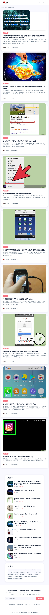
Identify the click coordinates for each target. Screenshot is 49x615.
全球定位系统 (22, 572)
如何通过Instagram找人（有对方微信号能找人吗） (18, 456)
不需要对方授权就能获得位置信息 (30, 576)
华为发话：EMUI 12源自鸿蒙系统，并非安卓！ (25, 506)
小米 (29, 569)
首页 (6, 7)
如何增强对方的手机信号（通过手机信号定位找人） (18, 299)
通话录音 (16, 574)
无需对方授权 (12, 604)
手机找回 (39, 569)
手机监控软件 (36, 574)
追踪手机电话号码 (18, 576)
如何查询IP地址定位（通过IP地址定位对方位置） (17, 193)
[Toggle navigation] (47, 2)
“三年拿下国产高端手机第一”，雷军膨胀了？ (25, 490)
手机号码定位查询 (11, 569)
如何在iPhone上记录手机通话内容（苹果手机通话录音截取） (21, 351)
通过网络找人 (10, 574)
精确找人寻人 (28, 604)
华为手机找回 (24, 569)
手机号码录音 (22, 574)
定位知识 (5, 32)
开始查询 (40, 598)
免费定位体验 (20, 604)
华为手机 (10, 572)
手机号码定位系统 (22, 612)
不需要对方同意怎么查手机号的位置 (15, 578)
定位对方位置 (10, 576)
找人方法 (5, 83)
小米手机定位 (15, 572)
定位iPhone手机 (30, 572)
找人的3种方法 (38, 572)
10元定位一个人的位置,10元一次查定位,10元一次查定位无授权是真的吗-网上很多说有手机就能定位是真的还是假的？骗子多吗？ (27, 483)
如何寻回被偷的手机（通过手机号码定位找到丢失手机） (19, 404)
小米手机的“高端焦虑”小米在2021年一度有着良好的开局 (27, 537)
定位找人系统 (29, 574)
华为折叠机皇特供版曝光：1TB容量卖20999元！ (25, 529)
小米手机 (33, 569)
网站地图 (36, 612)
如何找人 (18, 569)
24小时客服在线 (36, 604)
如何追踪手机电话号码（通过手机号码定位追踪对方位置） (20, 141)
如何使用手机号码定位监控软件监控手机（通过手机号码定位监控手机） (24, 250)
